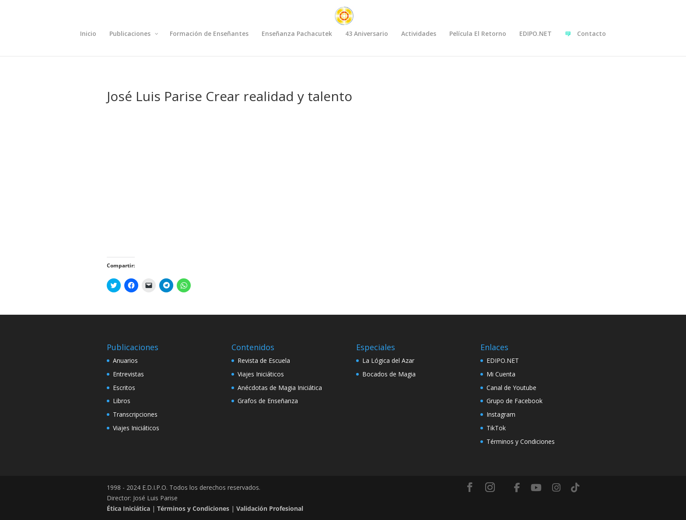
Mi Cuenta (500, 374)
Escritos (124, 387)
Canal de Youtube (511, 387)
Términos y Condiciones (520, 441)
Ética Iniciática (128, 508)
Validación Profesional (269, 508)
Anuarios (125, 360)
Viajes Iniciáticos (136, 428)
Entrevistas (128, 374)
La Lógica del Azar (388, 360)
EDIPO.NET (502, 360)
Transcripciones (135, 414)
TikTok (496, 428)
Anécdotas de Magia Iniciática (280, 387)
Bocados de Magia (389, 374)
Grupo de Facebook (514, 401)
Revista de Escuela (264, 360)
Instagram (500, 414)
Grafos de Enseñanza (268, 401)
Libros (121, 401)
